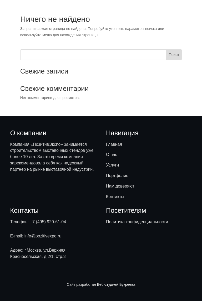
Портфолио (117, 175)
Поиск (174, 55)
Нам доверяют (120, 186)
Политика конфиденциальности (137, 222)
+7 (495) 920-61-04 (48, 222)
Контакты (115, 196)
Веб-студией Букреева (116, 284)
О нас (111, 154)
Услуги (112, 165)
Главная (114, 144)
